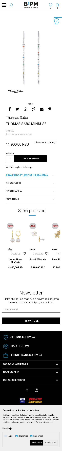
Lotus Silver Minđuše (15, 261)
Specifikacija (30, 191)
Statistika (23, 436)
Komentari (30, 199)
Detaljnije (7, 428)
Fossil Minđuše (38, 259)
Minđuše (10, 131)
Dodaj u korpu (31, 159)
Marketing (38, 436)
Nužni (10, 436)
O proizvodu (30, 183)
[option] (31, 56)
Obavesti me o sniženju (45, 142)
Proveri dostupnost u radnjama (30, 175)
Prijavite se (31, 321)
